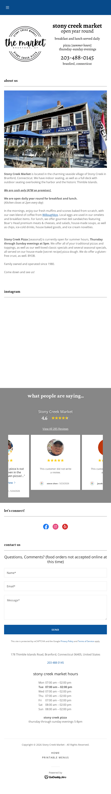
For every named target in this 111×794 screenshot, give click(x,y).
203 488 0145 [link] (55, 667)
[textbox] (55, 577)
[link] (46, 531)
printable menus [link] (55, 761)
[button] (7, 7)
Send (55, 633)
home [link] (55, 756)
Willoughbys (50, 215)
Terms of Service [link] (86, 645)
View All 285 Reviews (55, 433)
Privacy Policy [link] (67, 645)
